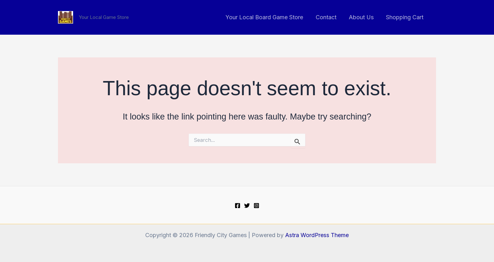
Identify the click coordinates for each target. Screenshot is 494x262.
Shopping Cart (405, 17)
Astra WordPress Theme (317, 235)
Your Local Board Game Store (268, 17)
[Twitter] (247, 205)
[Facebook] (237, 205)
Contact (328, 17)
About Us (362, 17)
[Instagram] (256, 205)
